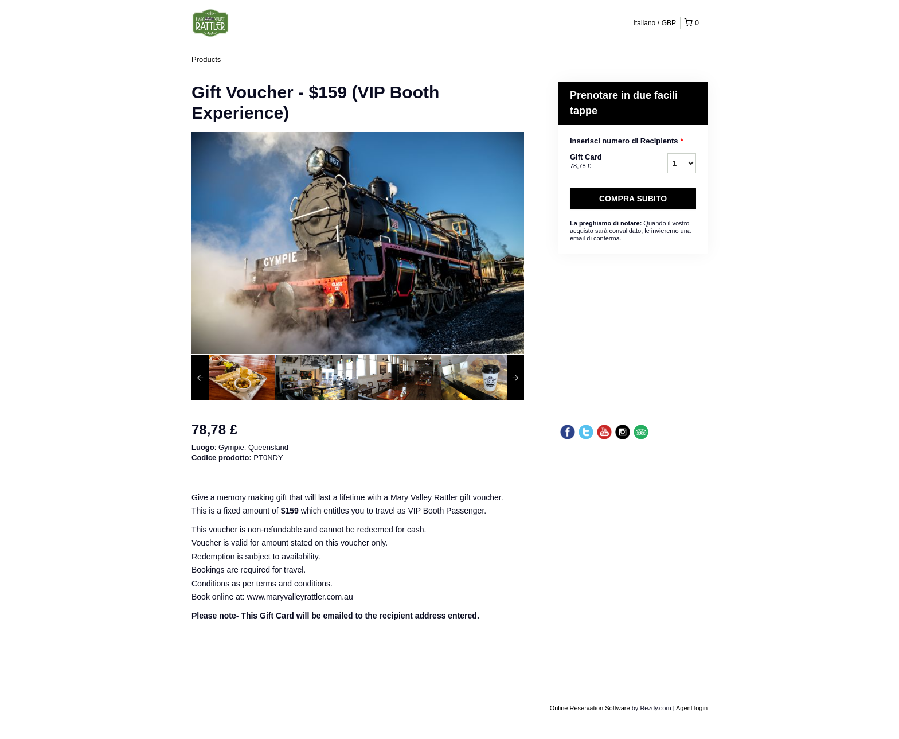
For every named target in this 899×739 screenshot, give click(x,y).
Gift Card (604, 162)
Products (206, 59)
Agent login (692, 708)
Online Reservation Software (590, 708)
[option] (233, 377)
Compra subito (633, 198)
